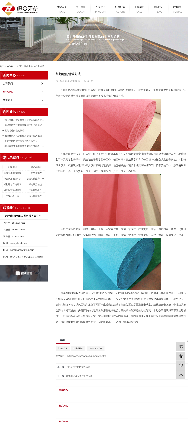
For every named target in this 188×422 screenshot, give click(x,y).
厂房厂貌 (120, 10)
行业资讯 (39, 66)
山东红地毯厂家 (95, 348)
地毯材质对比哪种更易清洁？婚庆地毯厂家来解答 (25, 135)
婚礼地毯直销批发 (12, 184)
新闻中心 (159, 10)
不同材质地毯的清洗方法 (78, 367)
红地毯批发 (78, 348)
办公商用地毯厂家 (12, 178)
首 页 (19, 66)
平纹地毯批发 (35, 190)
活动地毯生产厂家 (35, 178)
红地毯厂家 (62, 348)
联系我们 (178, 10)
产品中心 (100, 10)
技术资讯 (8, 100)
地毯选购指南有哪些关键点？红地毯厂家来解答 (25, 146)
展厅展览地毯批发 (12, 190)
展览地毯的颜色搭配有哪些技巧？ (21, 141)
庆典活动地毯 (35, 167)
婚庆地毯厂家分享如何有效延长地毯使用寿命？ (25, 120)
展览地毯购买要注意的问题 (79, 376)
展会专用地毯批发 (12, 173)
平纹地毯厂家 (12, 196)
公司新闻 (8, 83)
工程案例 (139, 10)
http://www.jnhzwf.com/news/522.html (86, 356)
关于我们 (81, 10)
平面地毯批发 (35, 173)
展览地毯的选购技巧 (14, 130)
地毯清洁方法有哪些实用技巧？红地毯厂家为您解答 (25, 125)
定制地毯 (12, 167)
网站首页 (61, 10)
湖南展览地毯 (35, 184)
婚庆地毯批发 (35, 196)
